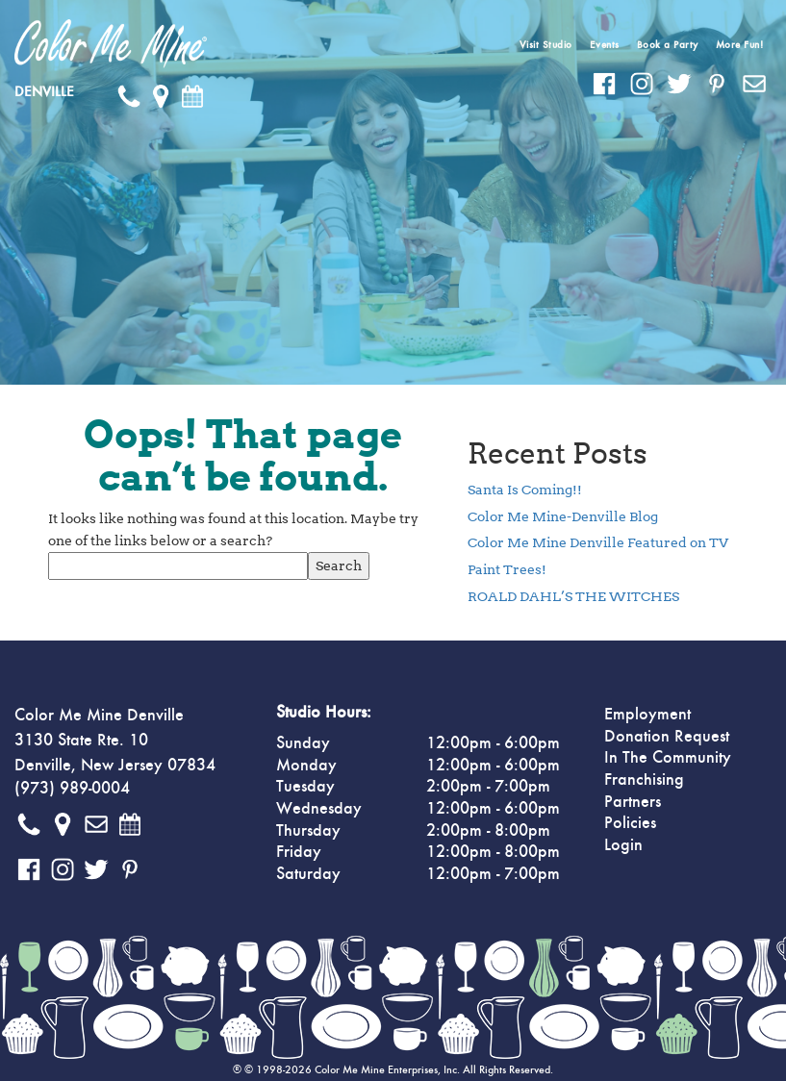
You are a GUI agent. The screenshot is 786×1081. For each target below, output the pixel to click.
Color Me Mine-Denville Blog (563, 516)
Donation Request (666, 736)
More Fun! (740, 44)
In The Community (667, 758)
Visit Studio (546, 44)
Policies (630, 823)
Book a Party (667, 44)
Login (623, 845)
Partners (632, 802)
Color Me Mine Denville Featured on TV (598, 542)
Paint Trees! (507, 569)
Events (605, 44)
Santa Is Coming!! (525, 489)
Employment (647, 714)
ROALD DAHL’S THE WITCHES (573, 596)
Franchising (644, 780)
